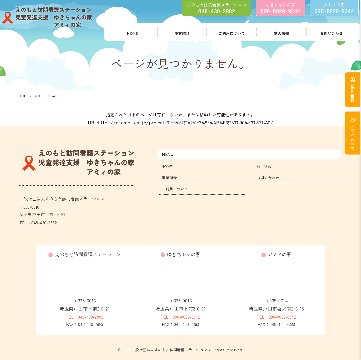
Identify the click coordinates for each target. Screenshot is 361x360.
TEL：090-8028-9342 (180, 317)
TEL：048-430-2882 (84, 317)
